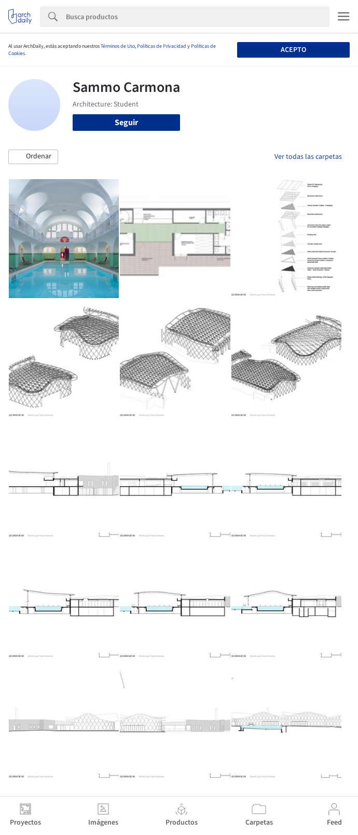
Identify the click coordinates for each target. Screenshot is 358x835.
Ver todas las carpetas (308, 157)
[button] (33, 157)
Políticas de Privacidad (161, 46)
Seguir (126, 122)
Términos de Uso (118, 46)
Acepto (293, 50)
